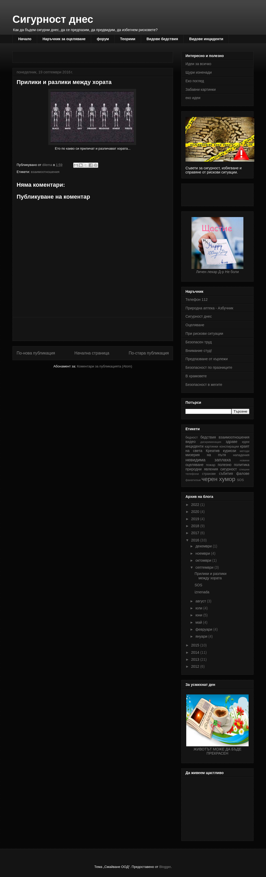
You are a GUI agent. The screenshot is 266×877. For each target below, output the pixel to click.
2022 (195, 505)
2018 (195, 526)
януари (201, 636)
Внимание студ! (198, 351)
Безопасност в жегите (203, 384)
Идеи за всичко (198, 64)
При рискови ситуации (204, 333)
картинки (211, 446)
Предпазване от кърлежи (206, 359)
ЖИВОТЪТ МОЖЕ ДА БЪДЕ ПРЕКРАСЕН (217, 749)
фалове (242, 473)
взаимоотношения (45, 172)
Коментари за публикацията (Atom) (104, 366)
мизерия (192, 455)
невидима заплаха (208, 459)
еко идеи (192, 98)
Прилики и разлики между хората (211, 576)
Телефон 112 (196, 299)
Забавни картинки (200, 89)
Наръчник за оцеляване (64, 39)
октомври (203, 560)
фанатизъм (193, 480)
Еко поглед (194, 81)
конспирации (229, 446)
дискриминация (210, 441)
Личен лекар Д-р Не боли (217, 270)
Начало (24, 39)
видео (190, 442)
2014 (195, 652)
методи (244, 451)
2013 (195, 659)
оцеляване (194, 465)
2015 (195, 645)
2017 (195, 533)
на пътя (216, 455)
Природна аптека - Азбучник (209, 308)
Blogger (165, 867)
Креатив (213, 451)
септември (204, 567)
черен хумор (218, 479)
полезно (224, 465)
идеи (245, 442)
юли (199, 608)
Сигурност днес (52, 19)
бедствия (208, 437)
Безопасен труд (198, 342)
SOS (240, 480)
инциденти (194, 446)
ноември (203, 553)
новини (244, 460)
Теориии (127, 39)
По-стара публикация (149, 353)
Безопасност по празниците (208, 367)
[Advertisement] (111, 55)
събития (226, 473)
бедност (191, 437)
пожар (210, 465)
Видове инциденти (206, 39)
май (199, 622)
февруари (204, 629)
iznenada (202, 592)
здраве (231, 442)
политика (242, 465)
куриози (229, 451)
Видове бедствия (162, 39)
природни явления (201, 469)
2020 (195, 512)
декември (204, 546)
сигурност (228, 469)
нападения (241, 455)
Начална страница (91, 353)
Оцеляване (194, 325)
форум (103, 39)
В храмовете (196, 376)
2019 (195, 519)
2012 (195, 666)
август (201, 601)
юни (199, 615)
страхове (209, 474)
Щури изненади (198, 72)
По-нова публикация (36, 353)
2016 (195, 540)
